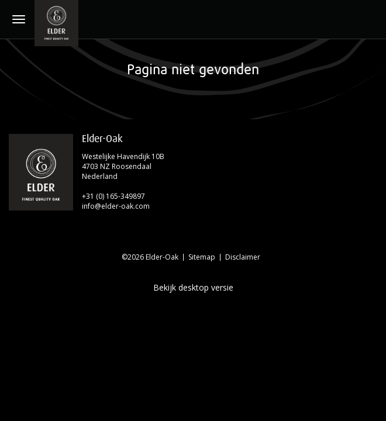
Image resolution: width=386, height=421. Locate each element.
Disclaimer (242, 257)
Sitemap (201, 257)
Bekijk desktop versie (193, 287)
